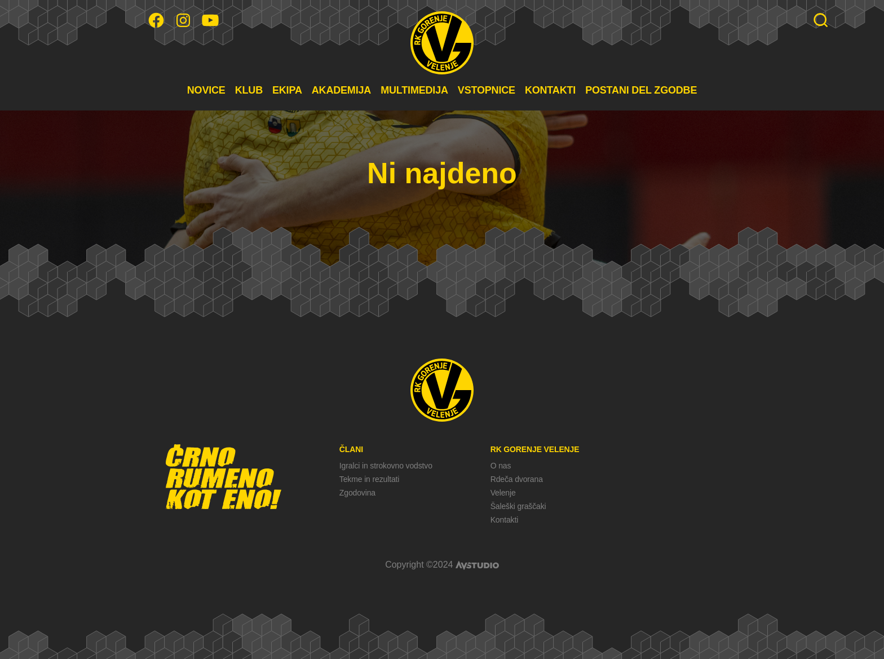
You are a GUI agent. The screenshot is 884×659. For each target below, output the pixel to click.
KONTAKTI (550, 90)
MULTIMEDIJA (414, 90)
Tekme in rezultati (369, 479)
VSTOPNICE (486, 90)
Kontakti (504, 519)
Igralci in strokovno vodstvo (385, 465)
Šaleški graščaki (518, 506)
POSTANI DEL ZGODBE (641, 90)
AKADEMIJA (341, 90)
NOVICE (206, 90)
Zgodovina (357, 492)
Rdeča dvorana (516, 479)
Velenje (503, 492)
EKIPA (287, 90)
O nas (500, 465)
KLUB (249, 90)
